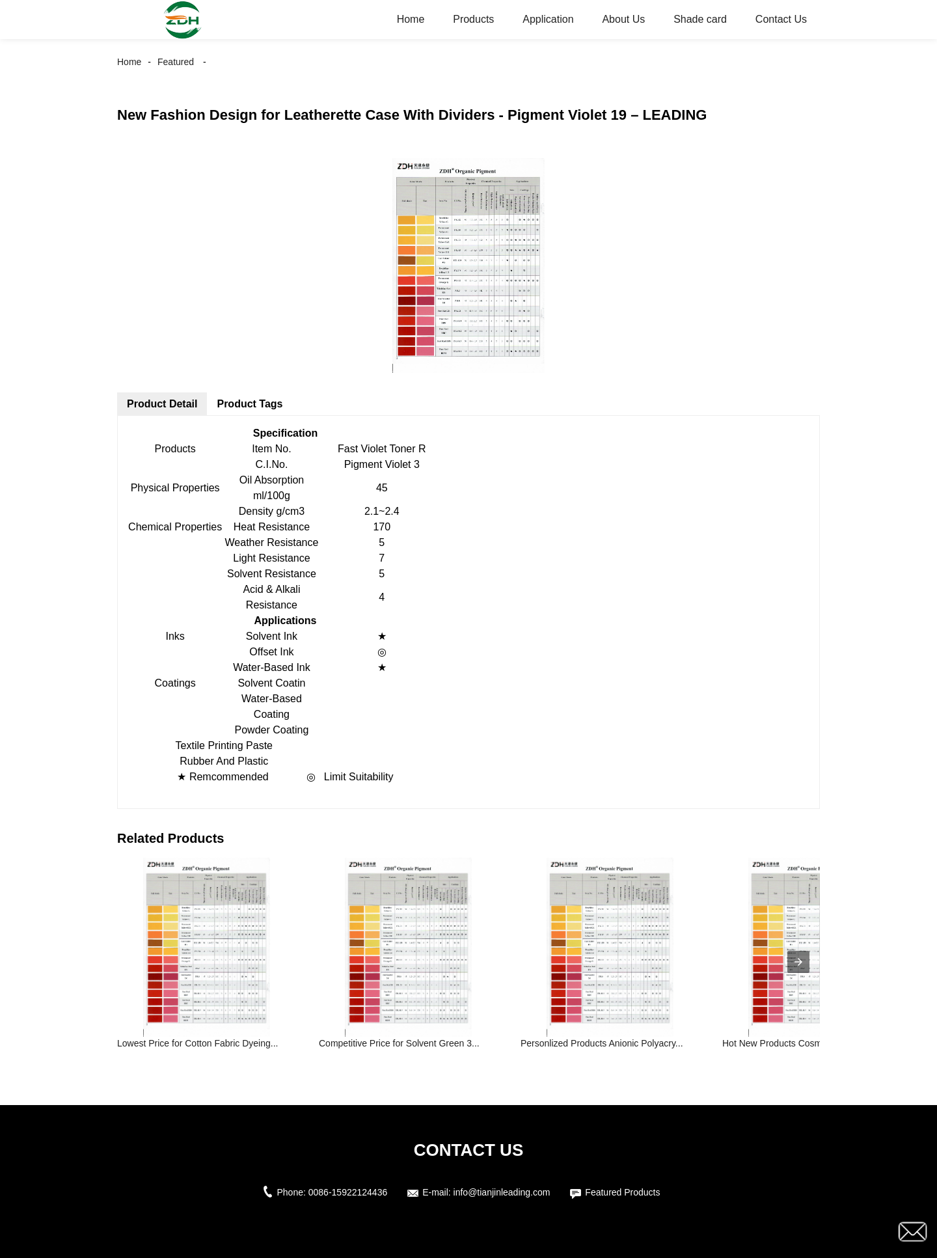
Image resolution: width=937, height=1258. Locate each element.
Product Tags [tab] (249, 403)
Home (411, 19)
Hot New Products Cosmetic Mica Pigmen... (810, 1043)
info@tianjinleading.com (502, 1192)
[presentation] (798, 962)
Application (548, 19)
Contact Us (781, 19)
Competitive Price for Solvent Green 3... (399, 1043)
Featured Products (622, 1192)
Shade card (700, 19)
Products (473, 19)
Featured (175, 62)
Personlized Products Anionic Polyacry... (602, 1043)
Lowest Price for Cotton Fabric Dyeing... (197, 1043)
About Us (623, 19)
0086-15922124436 (347, 1192)
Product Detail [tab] (162, 403)
